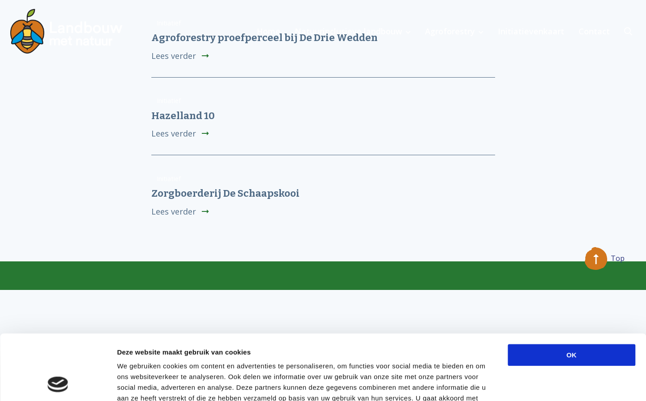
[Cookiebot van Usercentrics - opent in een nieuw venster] (58, 383)
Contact (594, 31)
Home (268, 31)
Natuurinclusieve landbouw (348, 31)
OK (572, 294)
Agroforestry (450, 31)
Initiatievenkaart (531, 31)
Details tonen (482, 383)
